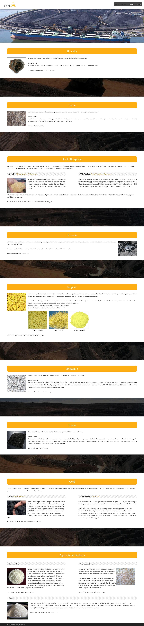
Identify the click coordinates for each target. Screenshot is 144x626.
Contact (139, 4)
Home (116, 4)
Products (131, 4)
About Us (123, 4)
